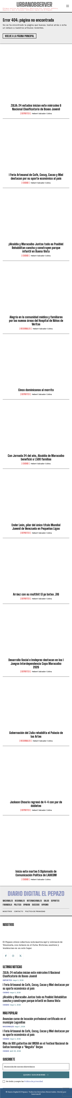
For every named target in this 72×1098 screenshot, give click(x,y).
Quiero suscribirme (36, 1075)
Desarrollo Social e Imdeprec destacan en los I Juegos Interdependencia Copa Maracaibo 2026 (36, 663)
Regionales (25, 329)
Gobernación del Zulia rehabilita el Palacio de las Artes (36, 734)
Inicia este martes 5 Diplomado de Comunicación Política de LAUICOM (36, 873)
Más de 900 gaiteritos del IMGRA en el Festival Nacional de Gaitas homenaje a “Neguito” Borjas (35, 1045)
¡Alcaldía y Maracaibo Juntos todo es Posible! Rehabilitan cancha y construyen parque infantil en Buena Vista (36, 247)
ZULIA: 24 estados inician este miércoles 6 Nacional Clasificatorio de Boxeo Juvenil (36, 107)
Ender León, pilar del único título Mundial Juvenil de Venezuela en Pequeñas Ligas (36, 526)
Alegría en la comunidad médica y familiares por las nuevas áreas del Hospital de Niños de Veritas (36, 320)
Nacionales (8, 1027)
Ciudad (25, 183)
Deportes (25, 113)
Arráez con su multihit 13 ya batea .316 (36, 594)
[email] (36, 1066)
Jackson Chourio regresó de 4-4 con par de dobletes (36, 804)
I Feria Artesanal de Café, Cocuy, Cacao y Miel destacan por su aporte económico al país (36, 176)
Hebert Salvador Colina (42, 114)
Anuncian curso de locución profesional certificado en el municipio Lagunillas (34, 1020)
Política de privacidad (33, 1081)
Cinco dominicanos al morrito (36, 390)
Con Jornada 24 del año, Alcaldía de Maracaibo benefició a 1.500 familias (36, 457)
